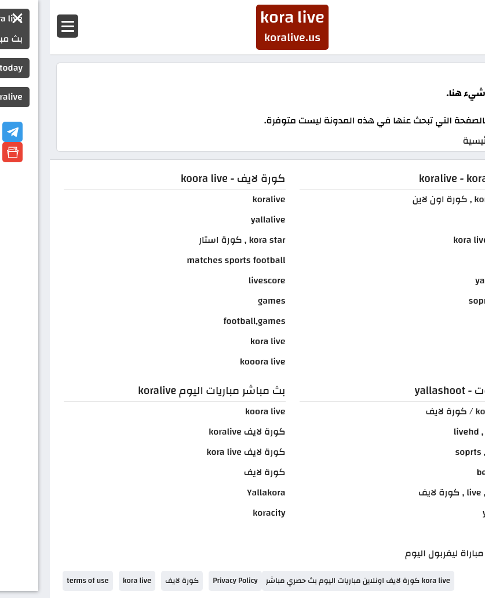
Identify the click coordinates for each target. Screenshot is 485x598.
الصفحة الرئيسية (445, 141)
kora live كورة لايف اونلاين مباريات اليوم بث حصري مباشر (308, 581)
